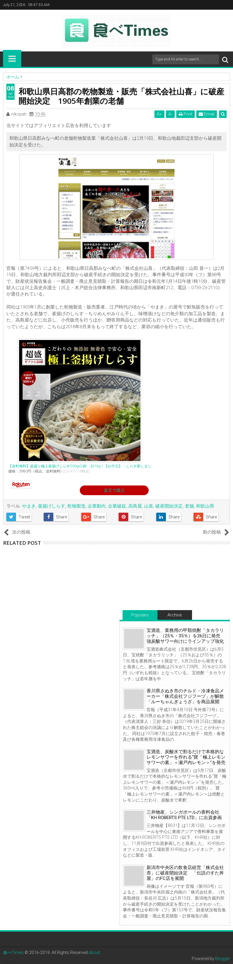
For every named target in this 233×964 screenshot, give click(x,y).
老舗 (189, 506)
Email (206, 114)
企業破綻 (117, 506)
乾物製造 (76, 506)
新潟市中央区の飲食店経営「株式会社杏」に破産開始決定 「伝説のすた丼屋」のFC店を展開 (185, 873)
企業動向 (97, 506)
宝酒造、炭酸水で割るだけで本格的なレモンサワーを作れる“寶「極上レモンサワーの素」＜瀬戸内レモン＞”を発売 (186, 757)
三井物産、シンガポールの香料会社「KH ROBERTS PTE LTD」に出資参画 (184, 814)
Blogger (222, 958)
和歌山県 (205, 506)
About (94, 952)
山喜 (148, 506)
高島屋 (135, 506)
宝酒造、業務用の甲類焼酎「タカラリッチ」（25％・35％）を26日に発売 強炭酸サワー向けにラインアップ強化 (186, 636)
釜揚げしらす (51, 506)
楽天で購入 (114, 490)
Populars (140, 615)
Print (185, 114)
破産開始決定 (169, 506)
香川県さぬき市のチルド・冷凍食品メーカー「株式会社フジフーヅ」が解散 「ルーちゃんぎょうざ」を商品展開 (187, 696)
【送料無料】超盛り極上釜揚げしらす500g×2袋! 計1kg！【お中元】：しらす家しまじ (79, 466)
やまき (29, 506)
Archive (174, 615)
